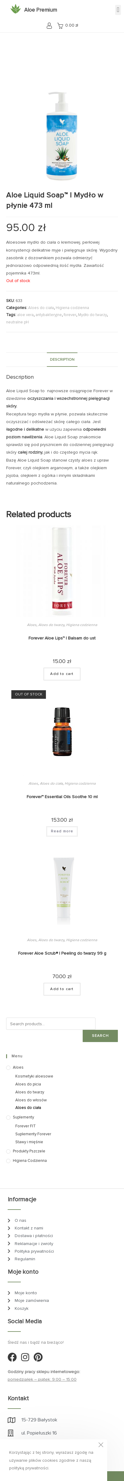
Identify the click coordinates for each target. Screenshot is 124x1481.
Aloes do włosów (31, 1100)
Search (100, 1035)
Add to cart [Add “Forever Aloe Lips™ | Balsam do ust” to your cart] (61, 674)
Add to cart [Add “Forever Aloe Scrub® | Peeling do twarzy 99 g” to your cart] (61, 989)
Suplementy (23, 1117)
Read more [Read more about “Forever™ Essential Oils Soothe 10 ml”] (62, 831)
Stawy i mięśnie (29, 1142)
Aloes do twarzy (51, 625)
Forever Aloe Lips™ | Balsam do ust (62, 638)
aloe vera (25, 314)
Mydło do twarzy (92, 314)
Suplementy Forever (33, 1134)
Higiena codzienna (72, 307)
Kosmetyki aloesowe (34, 1076)
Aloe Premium (40, 10)
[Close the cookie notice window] (100, 1445)
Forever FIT (25, 1126)
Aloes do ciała (41, 307)
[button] (118, 10)
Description (62, 359)
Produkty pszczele (29, 1151)
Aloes (31, 625)
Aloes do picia (28, 1084)
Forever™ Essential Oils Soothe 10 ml (62, 796)
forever (70, 314)
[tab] (62, 360)
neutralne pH (17, 322)
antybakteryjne (49, 314)
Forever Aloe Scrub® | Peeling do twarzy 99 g (62, 953)
